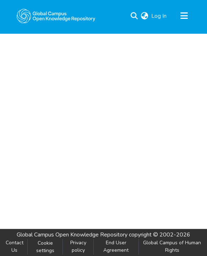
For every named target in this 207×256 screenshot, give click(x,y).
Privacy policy (78, 246)
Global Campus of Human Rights (172, 246)
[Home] (56, 16)
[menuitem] (144, 16)
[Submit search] (134, 16)
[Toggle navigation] (184, 16)
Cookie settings (45, 247)
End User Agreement (116, 246)
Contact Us (14, 246)
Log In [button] (159, 16)
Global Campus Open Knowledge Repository (72, 235)
